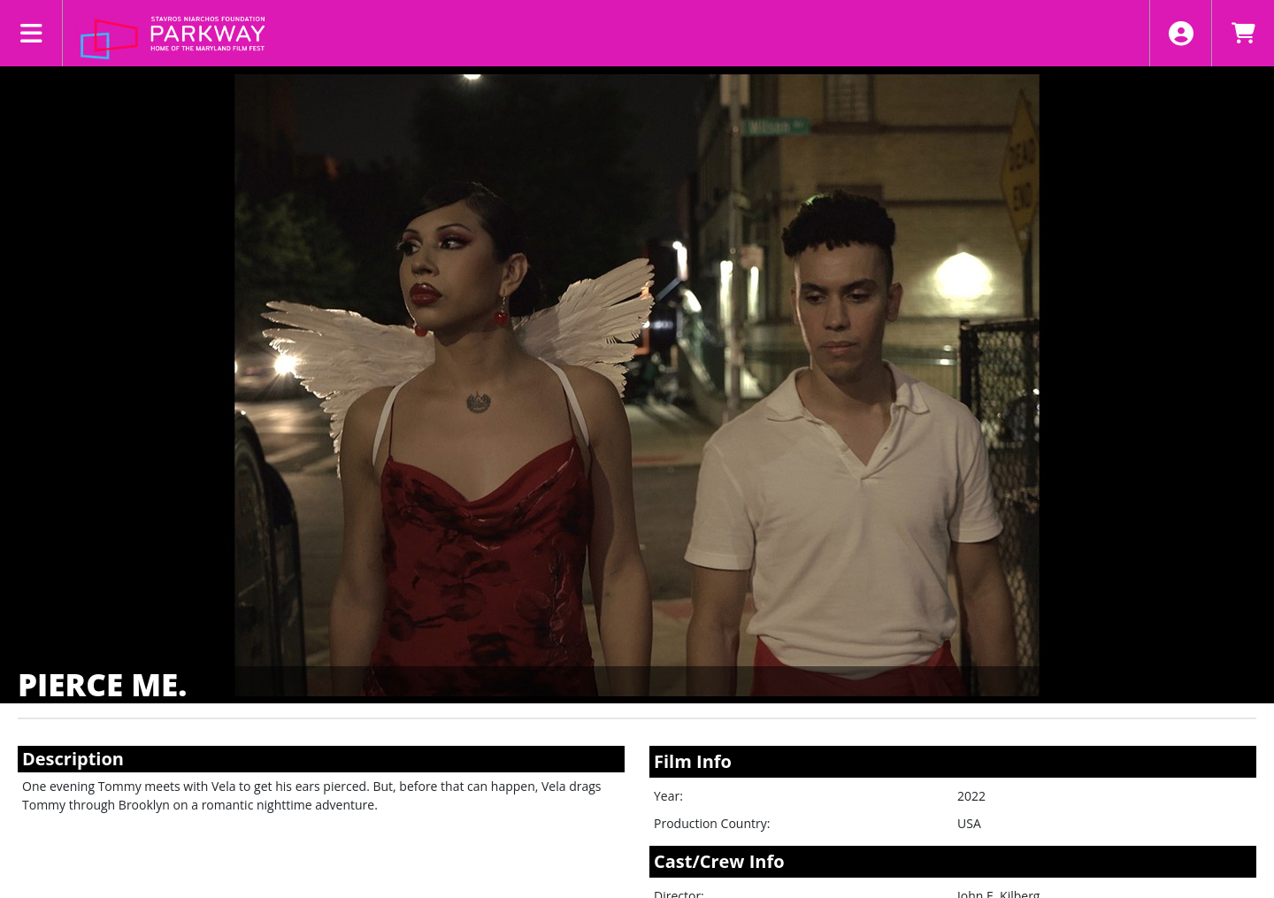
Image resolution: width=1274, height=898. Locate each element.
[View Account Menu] (1180, 33)
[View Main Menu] (31, 33)
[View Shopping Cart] (1242, 33)
